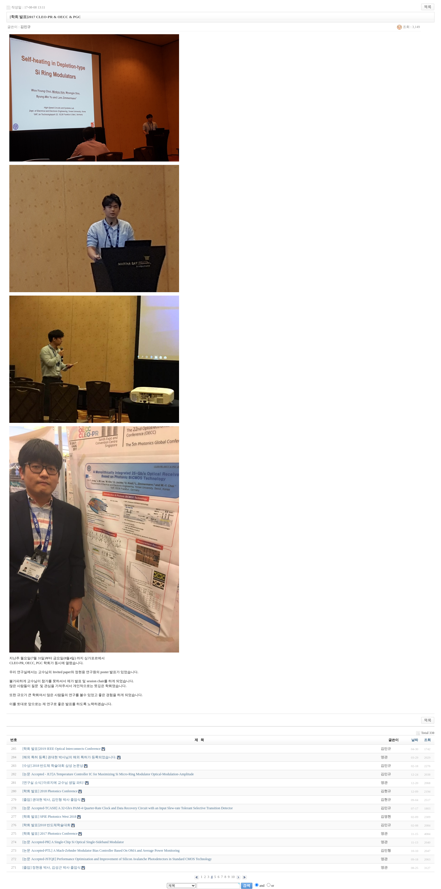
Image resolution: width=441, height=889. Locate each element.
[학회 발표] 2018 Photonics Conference (50, 791)
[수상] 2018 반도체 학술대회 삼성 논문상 (52, 766)
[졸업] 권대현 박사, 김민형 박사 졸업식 (51, 800)
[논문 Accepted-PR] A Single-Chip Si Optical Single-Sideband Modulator (73, 842)
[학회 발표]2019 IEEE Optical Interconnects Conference (61, 749)
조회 (427, 740)
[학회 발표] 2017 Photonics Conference (50, 834)
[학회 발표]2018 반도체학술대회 (46, 825)
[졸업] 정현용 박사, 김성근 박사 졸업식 (51, 867)
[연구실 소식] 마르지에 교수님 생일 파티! (53, 783)
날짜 (414, 740)
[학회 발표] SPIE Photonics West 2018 (49, 817)
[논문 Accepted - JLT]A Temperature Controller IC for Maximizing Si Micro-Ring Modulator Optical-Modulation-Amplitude (108, 774)
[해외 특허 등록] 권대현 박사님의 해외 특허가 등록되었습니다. (69, 757)
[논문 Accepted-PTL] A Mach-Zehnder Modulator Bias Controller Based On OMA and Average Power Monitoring (100, 851)
